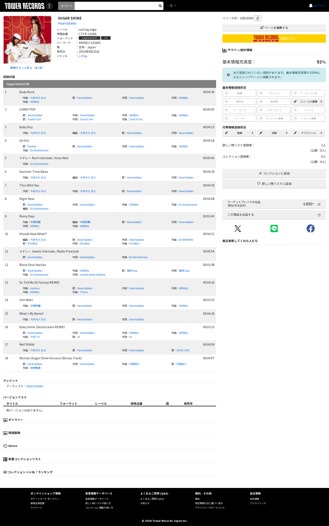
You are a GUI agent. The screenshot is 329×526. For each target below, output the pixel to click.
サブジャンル (308, 133)
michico (35, 288)
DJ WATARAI (186, 240)
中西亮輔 (35, 222)
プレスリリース (258, 503)
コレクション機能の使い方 (99, 507)
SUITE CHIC (183, 350)
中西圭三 (135, 364)
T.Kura (84, 292)
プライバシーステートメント (210, 507)
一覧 (170, 5)
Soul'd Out (34, 119)
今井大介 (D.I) (38, 98)
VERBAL (183, 98)
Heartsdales (67, 23)
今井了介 (35, 337)
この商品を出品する (274, 214)
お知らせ (145, 503)
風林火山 (132, 270)
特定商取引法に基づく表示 (209, 503)
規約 (197, 498)
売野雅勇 (35, 368)
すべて (65, 6)
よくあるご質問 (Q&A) (152, 498)
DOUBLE (33, 243)
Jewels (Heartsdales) (92, 274)
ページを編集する (274, 27)
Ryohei (32, 146)
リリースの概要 (308, 101)
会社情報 (254, 498)
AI (79, 337)
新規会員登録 (37, 503)
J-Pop (83, 56)
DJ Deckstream (39, 150)
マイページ (36, 507)
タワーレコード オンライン (45, 498)
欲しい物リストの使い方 (98, 503)
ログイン (320, 5)
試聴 (274, 133)
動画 (239, 133)
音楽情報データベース (96, 498)
